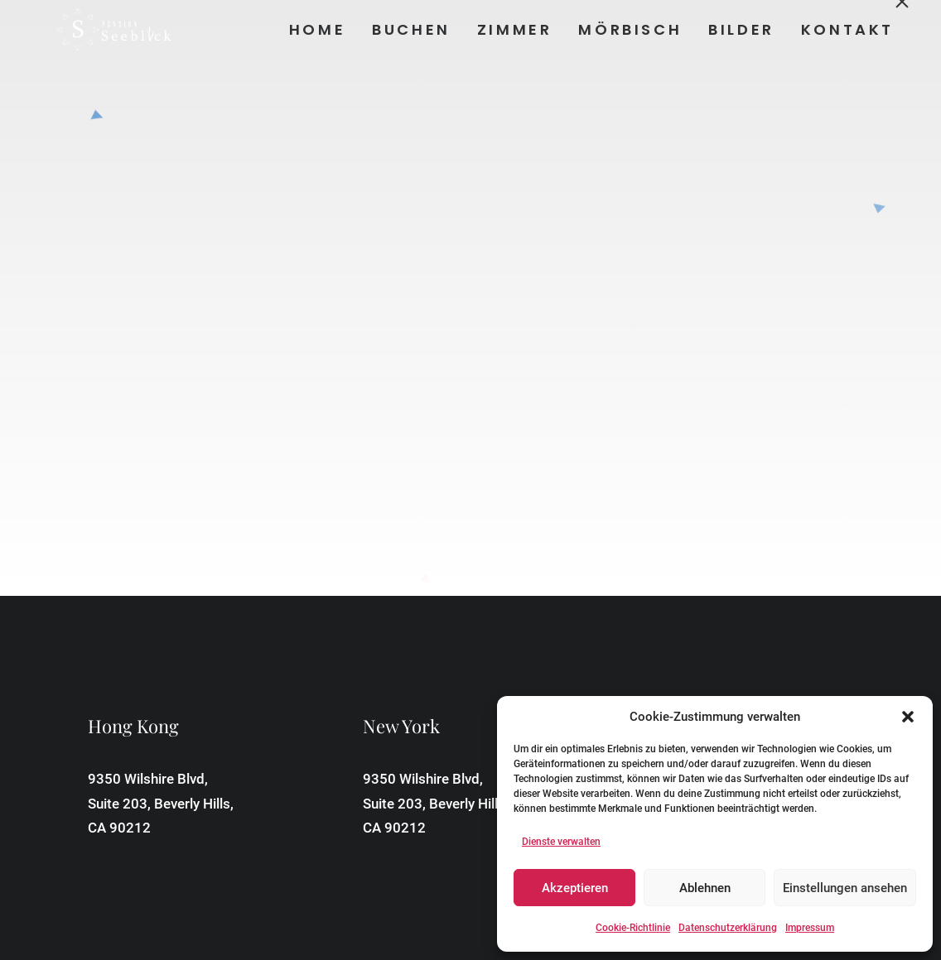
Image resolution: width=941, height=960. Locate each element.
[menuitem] (321, 30)
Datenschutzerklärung (727, 928)
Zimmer (513, 29)
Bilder (740, 29)
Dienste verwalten (561, 841)
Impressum (809, 928)
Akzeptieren (575, 888)
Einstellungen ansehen (845, 888)
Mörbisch (629, 29)
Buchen (410, 29)
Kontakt (845, 29)
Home (315, 29)
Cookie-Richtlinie (633, 928)
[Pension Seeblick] (87, 29)
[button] (908, 716)
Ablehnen (705, 888)
